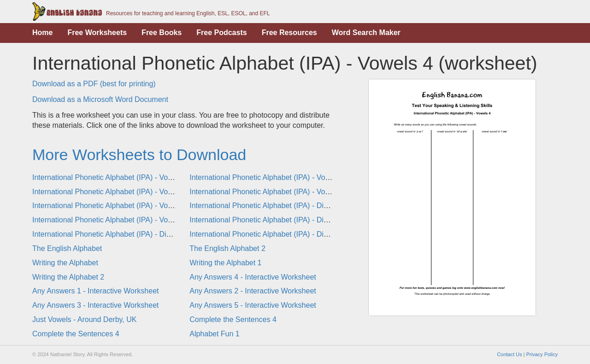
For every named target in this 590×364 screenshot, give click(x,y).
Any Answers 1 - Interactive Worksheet (95, 291)
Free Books (162, 32)
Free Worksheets (97, 32)
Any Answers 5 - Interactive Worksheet (252, 305)
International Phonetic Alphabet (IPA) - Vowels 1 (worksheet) (130, 177)
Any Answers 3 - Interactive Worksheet (95, 305)
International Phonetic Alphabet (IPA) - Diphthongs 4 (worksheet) (295, 205)
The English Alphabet (67, 248)
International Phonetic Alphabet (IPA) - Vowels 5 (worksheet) (287, 192)
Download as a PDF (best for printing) (94, 84)
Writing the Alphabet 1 (225, 263)
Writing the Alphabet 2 (68, 277)
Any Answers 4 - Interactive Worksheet (252, 277)
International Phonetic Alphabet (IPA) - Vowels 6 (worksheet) (130, 205)
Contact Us (509, 354)
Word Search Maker (366, 32)
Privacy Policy (542, 354)
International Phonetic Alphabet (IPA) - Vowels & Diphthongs (130, 220)
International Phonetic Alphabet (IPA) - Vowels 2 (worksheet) (287, 177)
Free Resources (289, 32)
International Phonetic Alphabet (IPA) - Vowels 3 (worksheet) (130, 192)
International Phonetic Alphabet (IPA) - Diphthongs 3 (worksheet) (295, 234)
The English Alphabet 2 (227, 248)
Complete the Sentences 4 (233, 319)
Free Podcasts (221, 32)
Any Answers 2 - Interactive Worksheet (252, 291)
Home (42, 32)
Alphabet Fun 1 (214, 334)
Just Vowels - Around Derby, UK (84, 319)
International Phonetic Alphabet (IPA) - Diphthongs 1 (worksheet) (295, 220)
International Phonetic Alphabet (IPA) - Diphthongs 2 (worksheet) (137, 234)
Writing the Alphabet (65, 263)
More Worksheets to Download (139, 154)
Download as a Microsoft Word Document (100, 99)
